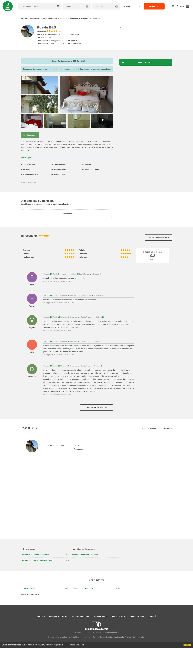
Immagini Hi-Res (119, 616)
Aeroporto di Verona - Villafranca (35, 555)
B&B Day (24, 18)
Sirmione (63, 18)
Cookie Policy (139, 637)
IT (182, 6)
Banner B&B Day (138, 616)
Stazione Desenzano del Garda (85, 555)
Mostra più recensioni (96, 407)
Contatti (152, 616)
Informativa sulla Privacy (120, 637)
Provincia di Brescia (49, 18)
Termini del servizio (101, 637)
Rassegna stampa (100, 616)
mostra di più (26, 158)
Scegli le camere (137, 62)
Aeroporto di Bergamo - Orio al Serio (37, 560)
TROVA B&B (154, 6)
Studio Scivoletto (67, 637)
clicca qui (49, 645)
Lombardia (34, 18)
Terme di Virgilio (29, 588)
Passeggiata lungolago (83, 588)
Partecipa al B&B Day (58, 616)
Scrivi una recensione (158, 237)
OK (187, 645)
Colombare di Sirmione (79, 18)
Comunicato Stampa (80, 616)
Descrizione (29, 135)
